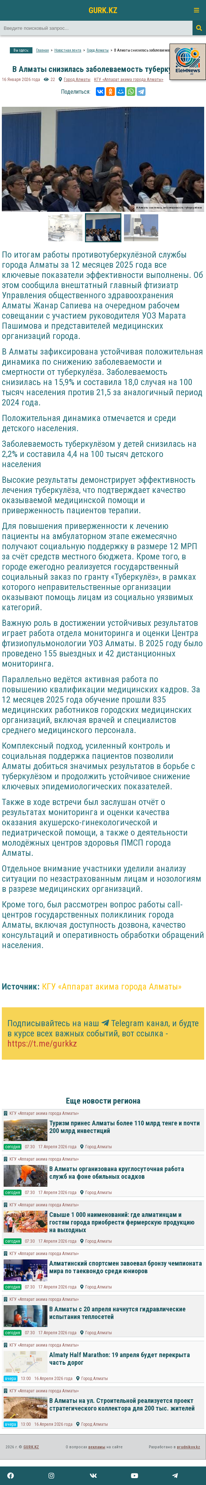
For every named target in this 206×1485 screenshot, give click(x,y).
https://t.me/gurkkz (42, 1044)
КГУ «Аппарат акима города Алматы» (128, 79)
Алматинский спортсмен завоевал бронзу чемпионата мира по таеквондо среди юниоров (125, 1267)
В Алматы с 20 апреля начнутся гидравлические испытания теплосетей (117, 1312)
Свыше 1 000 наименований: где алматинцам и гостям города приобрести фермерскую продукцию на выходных (122, 1222)
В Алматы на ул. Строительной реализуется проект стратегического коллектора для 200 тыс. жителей (122, 1404)
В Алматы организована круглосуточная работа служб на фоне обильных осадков (116, 1172)
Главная (42, 50)
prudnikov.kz (188, 1447)
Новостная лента (67, 50)
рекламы (96, 1447)
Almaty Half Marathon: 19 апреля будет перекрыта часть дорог (119, 1358)
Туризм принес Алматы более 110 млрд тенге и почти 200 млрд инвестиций (124, 1126)
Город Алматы (98, 50)
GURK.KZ (103, 10)
